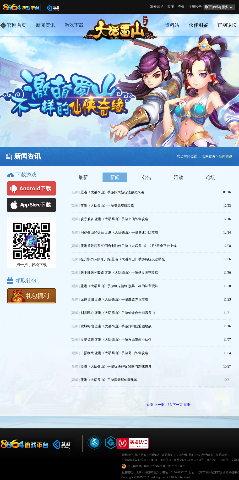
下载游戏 (26, 175)
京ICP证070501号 (217, 460)
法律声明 (181, 455)
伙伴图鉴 (198, 25)
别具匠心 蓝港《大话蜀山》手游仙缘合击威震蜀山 (113, 313)
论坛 (210, 177)
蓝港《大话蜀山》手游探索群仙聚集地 (104, 380)
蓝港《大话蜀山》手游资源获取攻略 (102, 205)
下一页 (178, 405)
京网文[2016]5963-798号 (189, 460)
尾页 (187, 405)
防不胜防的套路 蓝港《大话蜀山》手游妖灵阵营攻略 (114, 272)
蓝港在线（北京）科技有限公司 (141, 472)
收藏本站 (221, 455)
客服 (170, 7)
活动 (178, 177)
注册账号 (195, 7)
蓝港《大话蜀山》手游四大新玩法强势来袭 (107, 192)
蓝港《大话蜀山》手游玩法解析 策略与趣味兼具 (111, 366)
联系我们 (167, 455)
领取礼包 (26, 281)
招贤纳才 (154, 455)
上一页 (159, 405)
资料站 (172, 25)
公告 (147, 177)
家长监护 (156, 7)
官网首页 (13, 25)
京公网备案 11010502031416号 (146, 466)
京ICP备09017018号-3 (157, 460)
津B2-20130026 (177, 466)
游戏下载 (74, 25)
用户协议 (194, 455)
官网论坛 (227, 25)
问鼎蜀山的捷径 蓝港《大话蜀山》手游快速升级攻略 (114, 232)
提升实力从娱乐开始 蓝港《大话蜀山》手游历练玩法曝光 (118, 259)
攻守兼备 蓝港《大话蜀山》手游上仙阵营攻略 (109, 219)
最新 (83, 177)
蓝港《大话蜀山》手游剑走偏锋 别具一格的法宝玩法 (114, 286)
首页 (150, 405)
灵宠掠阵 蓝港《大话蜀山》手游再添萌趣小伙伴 (111, 339)
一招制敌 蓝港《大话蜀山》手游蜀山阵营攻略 (109, 353)
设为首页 (208, 455)
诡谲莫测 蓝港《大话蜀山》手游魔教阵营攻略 (109, 299)
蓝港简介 (127, 455)
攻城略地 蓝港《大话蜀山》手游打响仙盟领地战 (111, 326)
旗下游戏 (140, 455)
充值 (181, 7)
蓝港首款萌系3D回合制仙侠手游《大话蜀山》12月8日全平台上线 (124, 246)
